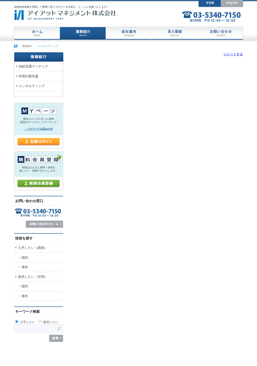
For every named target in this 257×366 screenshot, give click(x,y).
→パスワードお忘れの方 (39, 128)
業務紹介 (27, 46)
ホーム (15, 46)
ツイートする (233, 54)
